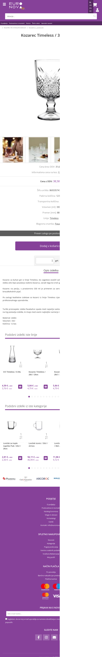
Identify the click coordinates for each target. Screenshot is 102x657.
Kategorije (51, 543)
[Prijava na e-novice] (94, 613)
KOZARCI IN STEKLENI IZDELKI (15, 28)
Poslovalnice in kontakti (17, 23)
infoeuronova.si (55, 525)
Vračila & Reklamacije (51, 554)
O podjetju (4, 23)
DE (90, 11)
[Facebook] (38, 637)
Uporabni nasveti (46, 23)
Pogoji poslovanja (51, 547)
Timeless (54, 218)
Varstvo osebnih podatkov (51, 550)
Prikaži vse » (92, 335)
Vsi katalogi (51, 518)
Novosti (51, 540)
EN (90, 8)
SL (90, 2)
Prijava (96, 12)
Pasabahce (60, 223)
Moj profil (51, 557)
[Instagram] (46, 637)
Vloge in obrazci (51, 515)
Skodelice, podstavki (36, 28)
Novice (28, 23)
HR (90, 5)
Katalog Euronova (51, 511)
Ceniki (51, 522)
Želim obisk (36, 23)
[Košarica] (94, 4)
